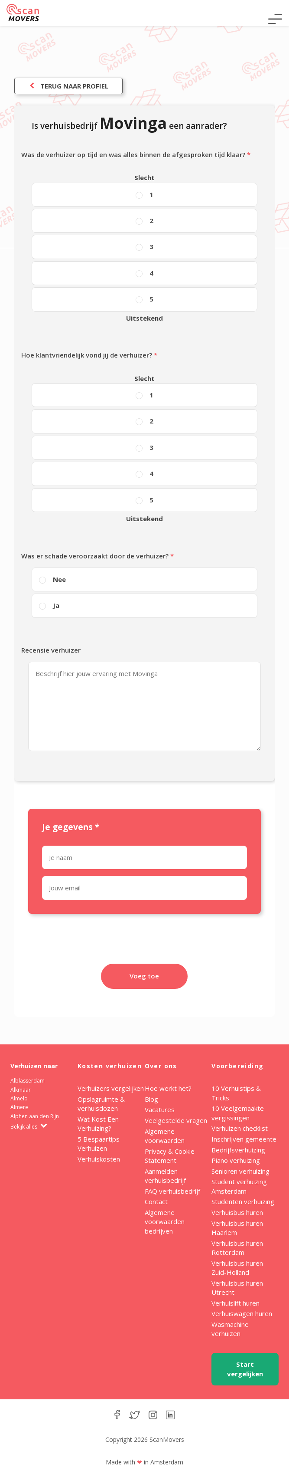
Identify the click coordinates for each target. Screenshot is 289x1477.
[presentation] (144, 945)
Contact (156, 1201)
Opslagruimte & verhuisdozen (101, 1104)
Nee (59, 579)
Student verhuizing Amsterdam (239, 1186)
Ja (56, 605)
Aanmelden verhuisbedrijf (165, 1176)
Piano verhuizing (235, 1160)
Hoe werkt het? (168, 1088)
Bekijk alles (28, 1126)
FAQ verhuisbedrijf (172, 1191)
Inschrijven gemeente (243, 1139)
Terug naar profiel (68, 86)
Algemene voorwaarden (165, 1136)
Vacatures (160, 1109)
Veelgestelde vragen (176, 1120)
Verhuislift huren (235, 1303)
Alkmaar (20, 1089)
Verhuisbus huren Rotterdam (237, 1248)
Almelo (19, 1098)
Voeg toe (144, 976)
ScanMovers (22, 12)
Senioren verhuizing (240, 1171)
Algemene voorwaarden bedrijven (165, 1221)
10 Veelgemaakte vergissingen (237, 1113)
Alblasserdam (27, 1080)
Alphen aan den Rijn (34, 1116)
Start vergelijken (245, 1369)
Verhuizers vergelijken (111, 1088)
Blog (151, 1099)
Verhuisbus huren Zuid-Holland (237, 1268)
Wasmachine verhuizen (230, 1329)
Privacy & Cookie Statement (170, 1156)
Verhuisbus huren (237, 1212)
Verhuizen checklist (239, 1128)
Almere (19, 1107)
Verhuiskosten (99, 1159)
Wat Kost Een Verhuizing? (98, 1123)
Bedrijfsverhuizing (238, 1149)
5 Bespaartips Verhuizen (99, 1143)
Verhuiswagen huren (241, 1313)
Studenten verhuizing (242, 1201)
